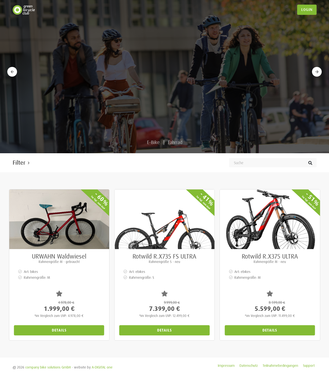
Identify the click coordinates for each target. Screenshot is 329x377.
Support (309, 365)
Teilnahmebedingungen (280, 365)
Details (59, 330)
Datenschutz (249, 365)
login (306, 10)
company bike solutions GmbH (48, 367)
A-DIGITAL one (102, 367)
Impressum (226, 365)
